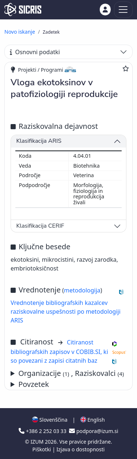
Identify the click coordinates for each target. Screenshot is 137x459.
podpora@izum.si (93, 431)
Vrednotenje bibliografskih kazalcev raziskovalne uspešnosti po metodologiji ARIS (66, 311)
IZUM (37, 441)
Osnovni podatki (35, 52)
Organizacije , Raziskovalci (71, 373)
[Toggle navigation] (123, 9)
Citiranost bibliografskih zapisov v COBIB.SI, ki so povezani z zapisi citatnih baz (59, 351)
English (92, 419)
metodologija (82, 290)
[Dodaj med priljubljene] (125, 68)
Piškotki (43, 449)
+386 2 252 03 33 (43, 431)
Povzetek (33, 384)
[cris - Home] (22, 9)
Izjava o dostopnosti (80, 449)
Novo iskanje (19, 31)
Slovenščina (49, 419)
